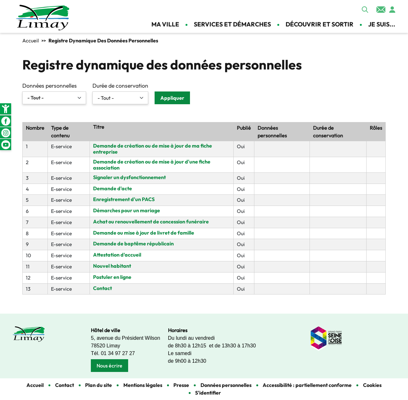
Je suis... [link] (381, 24)
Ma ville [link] (165, 24)
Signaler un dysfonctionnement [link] (129, 177)
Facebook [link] (5, 121)
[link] (5, 108)
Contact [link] (381, 9)
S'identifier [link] (208, 392)
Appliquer (365, 9)
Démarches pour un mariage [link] (126, 210)
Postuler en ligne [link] (112, 277)
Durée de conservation (120, 85)
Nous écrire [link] (109, 365)
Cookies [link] (372, 385)
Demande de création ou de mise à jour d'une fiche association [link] (151, 164)
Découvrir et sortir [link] (319, 24)
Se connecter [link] (392, 9)
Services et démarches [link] (232, 24)
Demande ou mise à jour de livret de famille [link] (143, 232)
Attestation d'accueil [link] (117, 254)
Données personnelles (49, 85)
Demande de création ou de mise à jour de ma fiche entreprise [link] (152, 148)
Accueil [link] (30, 40)
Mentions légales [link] (142, 385)
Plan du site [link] (98, 385)
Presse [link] (181, 385)
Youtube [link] (5, 144)
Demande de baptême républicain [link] (133, 243)
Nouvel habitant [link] (112, 266)
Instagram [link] (5, 132)
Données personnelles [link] (225, 385)
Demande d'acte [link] (112, 188)
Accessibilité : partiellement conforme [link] (307, 385)
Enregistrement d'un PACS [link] (124, 199)
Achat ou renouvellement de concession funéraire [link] (151, 221)
